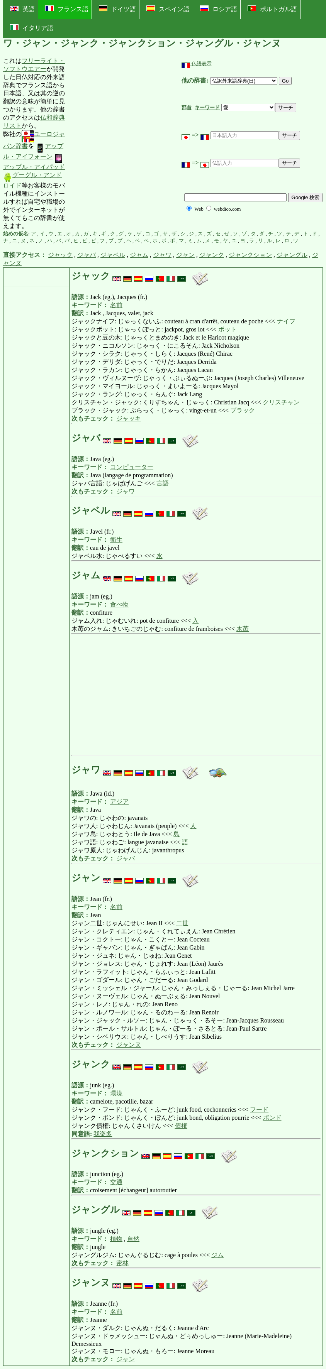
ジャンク (211, 255)
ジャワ (162, 255)
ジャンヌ (128, 1044)
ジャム (139, 255)
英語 (22, 9)
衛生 (116, 539)
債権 (181, 1125)
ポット (227, 329)
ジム (217, 1255)
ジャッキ (128, 418)
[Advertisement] (124, 143)
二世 (182, 923)
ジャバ (86, 255)
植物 (116, 1238)
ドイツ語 (117, 8)
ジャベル (112, 255)
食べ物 (119, 604)
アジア (119, 801)
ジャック (60, 255)
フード (259, 1109)
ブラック (242, 410)
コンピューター (131, 467)
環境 (116, 1093)
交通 (116, 1182)
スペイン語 (168, 8)
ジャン (185, 255)
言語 (162, 483)
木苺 (242, 628)
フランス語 (66, 8)
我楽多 (102, 1134)
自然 (133, 1238)
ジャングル (292, 255)
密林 (122, 1263)
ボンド (272, 1117)
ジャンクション (250, 255)
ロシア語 (218, 8)
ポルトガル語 (272, 8)
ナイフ (286, 321)
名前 (116, 305)
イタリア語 (31, 27)
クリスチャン (281, 402)
